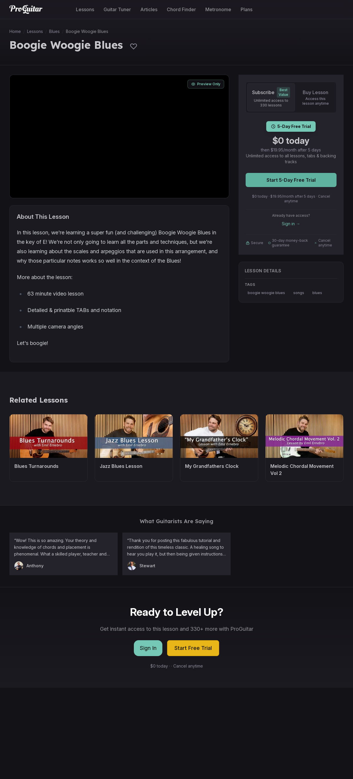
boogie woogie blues (266, 293)
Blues (54, 31)
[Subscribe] (271, 97)
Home (15, 31)
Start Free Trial (193, 648)
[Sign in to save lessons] (133, 46)
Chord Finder (181, 9)
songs (298, 293)
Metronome (218, 9)
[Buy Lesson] (315, 97)
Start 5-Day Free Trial (291, 180)
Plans (246, 9)
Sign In (148, 648)
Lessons (85, 9)
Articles (148, 9)
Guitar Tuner (117, 9)
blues (317, 293)
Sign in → (291, 223)
